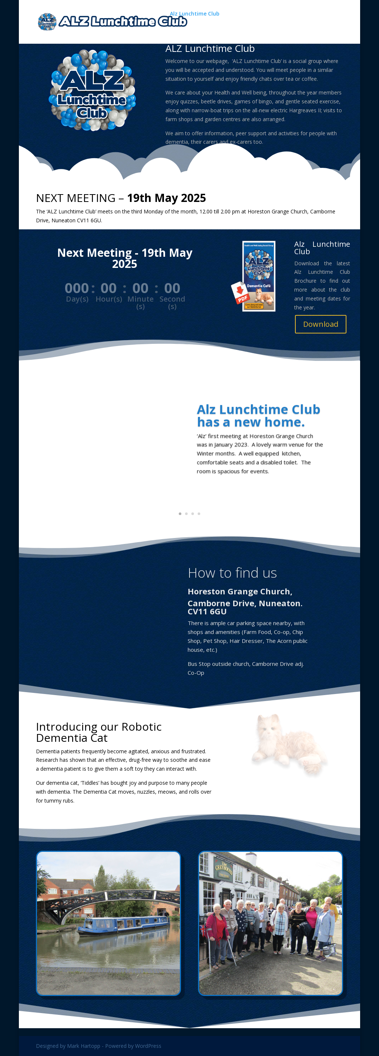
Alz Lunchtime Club (194, 14)
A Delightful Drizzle (289, 14)
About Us (182, 30)
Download (320, 324)
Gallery (238, 14)
